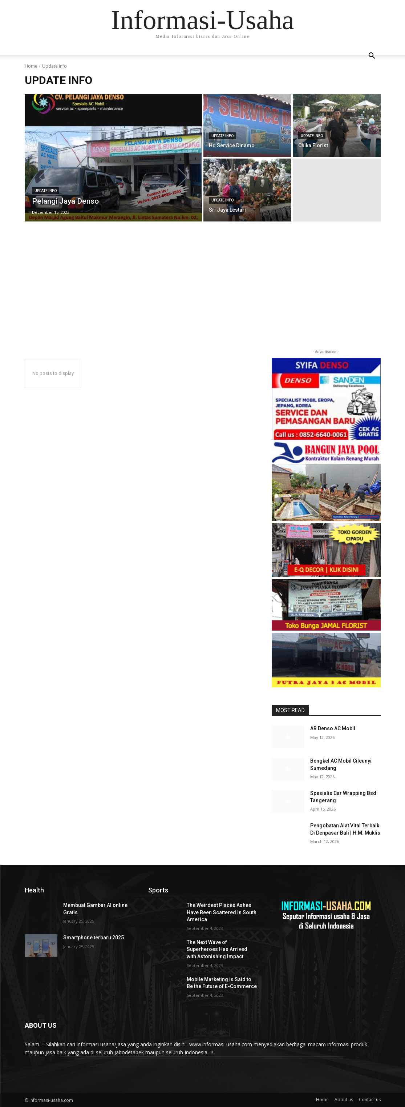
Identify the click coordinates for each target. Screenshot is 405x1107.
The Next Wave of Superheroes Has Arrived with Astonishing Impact (217, 949)
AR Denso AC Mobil (332, 728)
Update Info (46, 191)
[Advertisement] (202, 293)
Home (31, 66)
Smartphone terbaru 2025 (93, 937)
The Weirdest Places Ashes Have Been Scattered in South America (221, 912)
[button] (372, 56)
